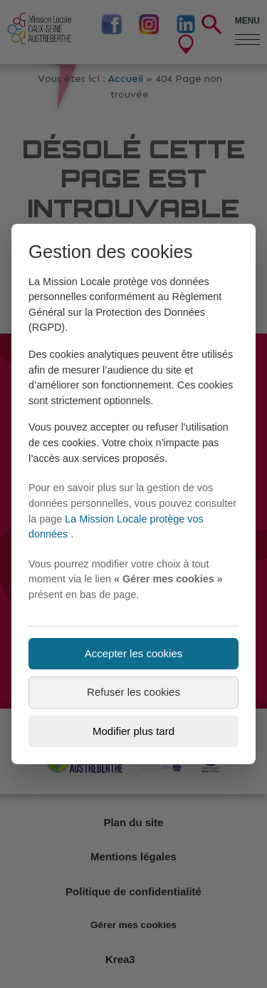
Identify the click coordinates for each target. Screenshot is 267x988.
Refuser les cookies (133, 692)
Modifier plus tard (133, 731)
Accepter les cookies (134, 653)
